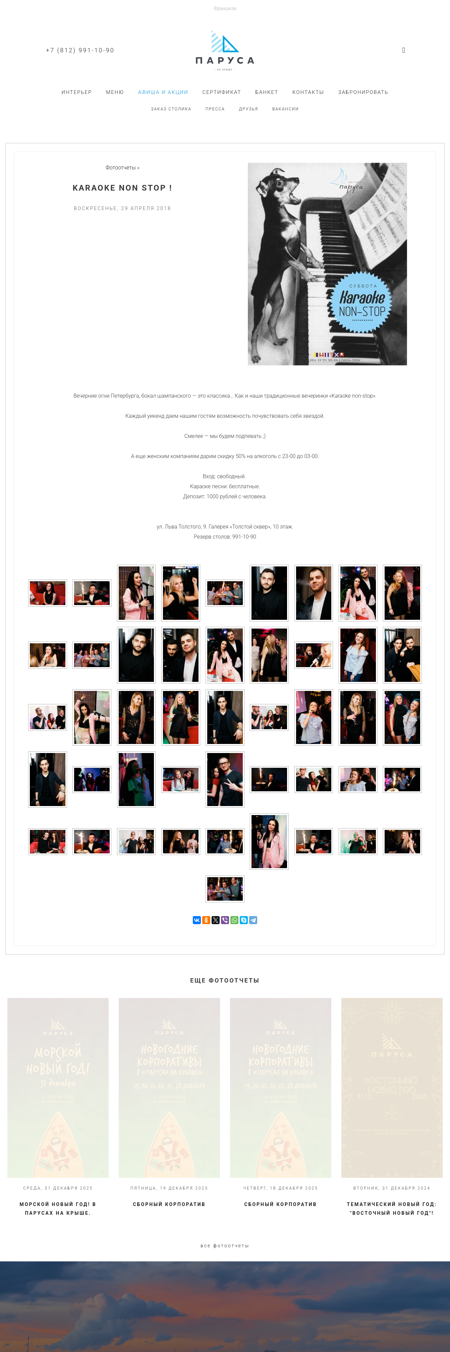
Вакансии (285, 109)
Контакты (308, 92)
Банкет (266, 92)
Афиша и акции (163, 92)
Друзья (248, 109)
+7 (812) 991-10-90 (80, 50)
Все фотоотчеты (225, 1245)
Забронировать (363, 92)
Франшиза (225, 8)
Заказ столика (171, 109)
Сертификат (222, 92)
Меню (115, 92)
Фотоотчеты (121, 167)
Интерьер (77, 92)
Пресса (215, 109)
